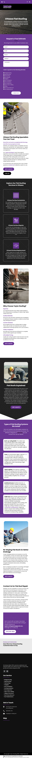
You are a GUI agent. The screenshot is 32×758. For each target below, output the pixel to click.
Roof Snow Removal (9, 87)
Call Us (7, 173)
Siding (6, 86)
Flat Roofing (7, 75)
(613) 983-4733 (9, 710)
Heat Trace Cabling (9, 84)
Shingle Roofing (8, 72)
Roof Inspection (8, 83)
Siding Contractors (9, 693)
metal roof (11, 165)
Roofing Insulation (8, 688)
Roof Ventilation (8, 80)
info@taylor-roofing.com (11, 713)
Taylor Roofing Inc (9, 152)
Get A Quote (8, 169)
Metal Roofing (8, 74)
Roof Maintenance (9, 89)
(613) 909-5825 (10, 631)
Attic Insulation (8, 81)
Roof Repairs (7, 77)
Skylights (6, 78)
